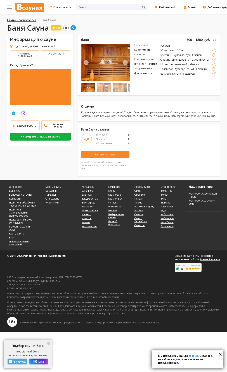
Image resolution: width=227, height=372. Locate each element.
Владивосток (90, 198)
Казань (86, 222)
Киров (111, 190)
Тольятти (166, 190)
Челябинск (167, 222)
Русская (165, 45)
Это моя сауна (56, 53)
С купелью (178, 55)
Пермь (138, 202)
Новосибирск (142, 186)
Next (125, 62)
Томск (164, 194)
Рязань (138, 210)
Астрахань (88, 186)
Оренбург (140, 194)
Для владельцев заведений (19, 243)
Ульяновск (167, 206)
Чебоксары (167, 218)
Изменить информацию (25, 54)
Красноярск (115, 198)
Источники (52, 202)
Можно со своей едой (174, 64)
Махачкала (114, 206)
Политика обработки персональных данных (22, 204)
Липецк (112, 202)
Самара (138, 214)
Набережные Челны (116, 216)
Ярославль (167, 226)
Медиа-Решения (210, 259)
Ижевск (86, 214)
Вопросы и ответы (20, 194)
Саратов (139, 225)
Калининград (89, 226)
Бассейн (165, 55)
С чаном (197, 55)
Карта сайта (16, 233)
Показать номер (40, 136)
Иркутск (86, 218)
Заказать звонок (58, 126)
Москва (112, 210)
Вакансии (14, 190)
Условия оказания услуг (20, 228)
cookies (193, 355)
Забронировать (26, 125)
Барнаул (87, 194)
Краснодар (114, 194)
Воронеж (87, 206)
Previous (86, 62)
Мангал (194, 64)
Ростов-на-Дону (144, 206)
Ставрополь (168, 186)
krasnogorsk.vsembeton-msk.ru (203, 195)
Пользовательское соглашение (20, 221)
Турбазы (50, 194)
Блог (12, 237)
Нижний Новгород (114, 223)
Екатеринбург (90, 210)
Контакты (15, 198)
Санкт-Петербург (140, 220)
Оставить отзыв (105, 154)
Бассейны (51, 190)
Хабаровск (167, 214)
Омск (137, 190)
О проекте (15, 186)
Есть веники (167, 73)
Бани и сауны (53, 186)
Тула (163, 198)
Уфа (163, 210)
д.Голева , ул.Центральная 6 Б (35, 46)
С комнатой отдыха (172, 59)
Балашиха (88, 190)
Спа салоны (52, 198)
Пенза (138, 198)
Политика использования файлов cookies (18, 212)
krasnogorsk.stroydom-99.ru (202, 202)
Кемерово (114, 186)
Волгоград (88, 202)
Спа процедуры (185, 73)
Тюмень (165, 202)
